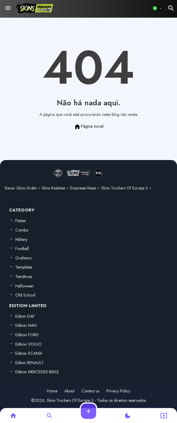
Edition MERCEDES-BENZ (37, 372)
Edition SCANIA (28, 353)
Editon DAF (25, 316)
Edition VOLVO (28, 344)
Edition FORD (27, 335)
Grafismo (23, 258)
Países (20, 221)
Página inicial (88, 126)
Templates (23, 267)
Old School (25, 295)
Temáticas (23, 276)
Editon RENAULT (29, 363)
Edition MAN (26, 325)
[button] (158, 8)
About (69, 391)
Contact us (90, 391)
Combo (21, 230)
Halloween (24, 286)
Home (52, 391)
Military (21, 239)
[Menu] (8, 8)
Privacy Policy (118, 391)
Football (22, 249)
